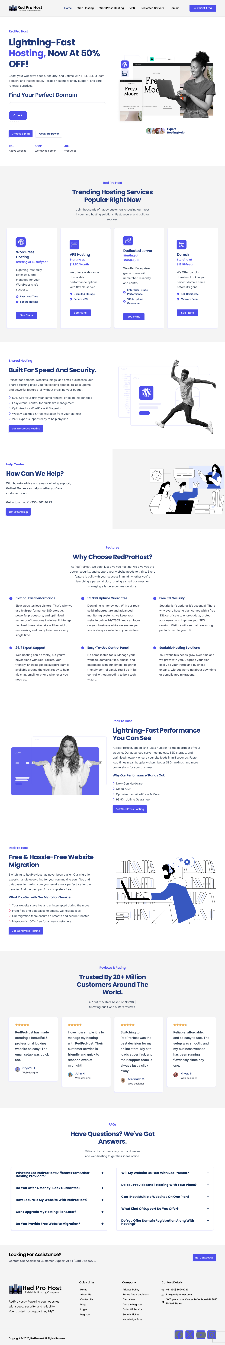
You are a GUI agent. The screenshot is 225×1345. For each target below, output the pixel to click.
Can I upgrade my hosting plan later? (46, 1212)
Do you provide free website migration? (48, 1224)
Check (17, 115)
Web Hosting (85, 8)
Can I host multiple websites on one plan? (155, 1197)
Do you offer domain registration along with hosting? (157, 1222)
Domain (174, 8)
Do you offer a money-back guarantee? (48, 1188)
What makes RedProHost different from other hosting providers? (52, 1174)
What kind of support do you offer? (150, 1209)
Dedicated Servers (152, 8)
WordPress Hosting (111, 8)
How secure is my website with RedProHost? (51, 1200)
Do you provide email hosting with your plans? (159, 1185)
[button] (59, 1174)
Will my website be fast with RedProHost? (155, 1173)
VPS (132, 8)
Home (68, 8)
